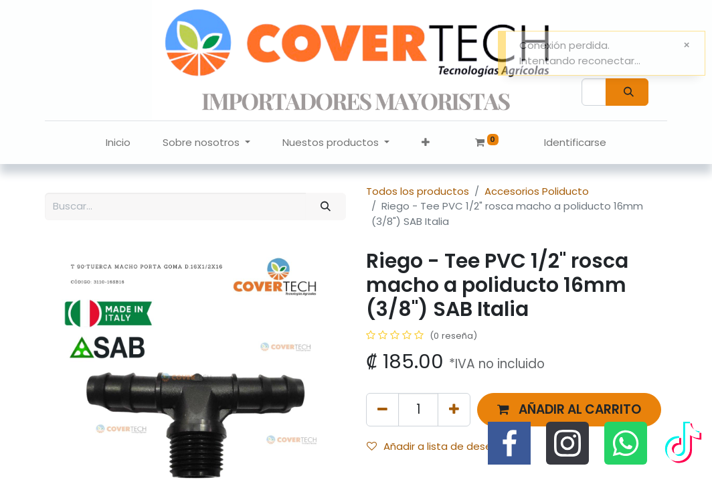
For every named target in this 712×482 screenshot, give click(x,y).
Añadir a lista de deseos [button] (435, 446)
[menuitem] (118, 143)
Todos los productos (417, 191)
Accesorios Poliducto (536, 191)
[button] (426, 143)
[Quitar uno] (382, 409)
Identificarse (575, 142)
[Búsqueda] (627, 92)
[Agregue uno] (454, 409)
